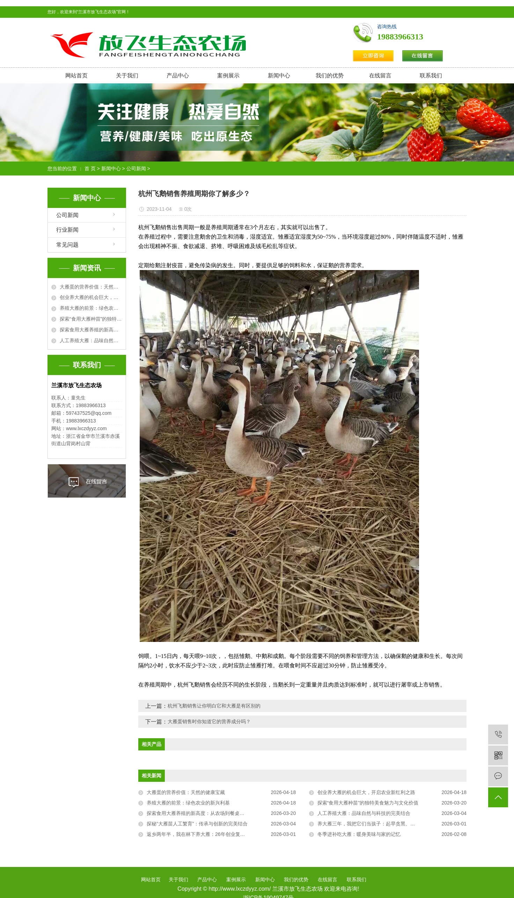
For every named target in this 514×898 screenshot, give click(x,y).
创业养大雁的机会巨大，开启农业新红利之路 (91, 297)
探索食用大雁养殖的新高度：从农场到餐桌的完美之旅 (91, 329)
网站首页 (76, 75)
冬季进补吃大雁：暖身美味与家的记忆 (359, 834)
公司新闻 (136, 168)
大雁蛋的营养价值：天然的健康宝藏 (91, 287)
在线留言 (380, 75)
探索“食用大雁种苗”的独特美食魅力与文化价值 (91, 319)
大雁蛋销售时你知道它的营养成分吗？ (209, 721)
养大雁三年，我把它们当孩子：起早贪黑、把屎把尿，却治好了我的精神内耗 (392, 823)
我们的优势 (330, 75)
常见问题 (67, 245)
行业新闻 (67, 230)
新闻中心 (279, 75)
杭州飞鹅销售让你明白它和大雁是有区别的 (214, 706)
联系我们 (431, 75)
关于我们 (127, 75)
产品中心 (178, 75)
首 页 (90, 168)
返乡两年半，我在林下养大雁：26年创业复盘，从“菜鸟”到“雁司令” (219, 834)
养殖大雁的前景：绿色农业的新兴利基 (91, 308)
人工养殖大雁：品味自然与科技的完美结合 (91, 340)
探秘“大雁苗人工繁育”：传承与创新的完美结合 (197, 823)
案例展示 (228, 75)
